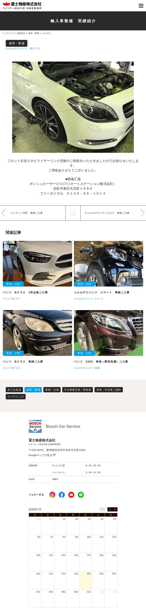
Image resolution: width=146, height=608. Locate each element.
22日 (64, 574)
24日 (89, 574)
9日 (77, 537)
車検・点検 (52, 389)
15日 (64, 555)
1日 (64, 519)
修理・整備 (17, 43)
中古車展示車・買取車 (77, 389)
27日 (38, 592)
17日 (89, 555)
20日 (38, 574)
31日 (89, 592)
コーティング (16, 396)
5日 (114, 519)
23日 (76, 574)
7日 (51, 537)
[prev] (110, 509)
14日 (51, 555)
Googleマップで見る (42, 455)
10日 (89, 537)
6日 (38, 537)
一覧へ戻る (73, 213)
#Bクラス (34, 48)
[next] (114, 509)
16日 (76, 555)
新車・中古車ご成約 (109, 389)
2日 (77, 519)
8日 (64, 537)
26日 (114, 574)
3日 (89, 519)
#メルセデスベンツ (16, 48)
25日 (102, 574)
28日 (51, 592)
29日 (38, 519)
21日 (51, 574)
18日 (102, 555)
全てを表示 (14, 389)
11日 (102, 537)
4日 (102, 519)
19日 (114, 555)
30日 (51, 519)
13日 (38, 555)
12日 (114, 537)
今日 (102, 509)
